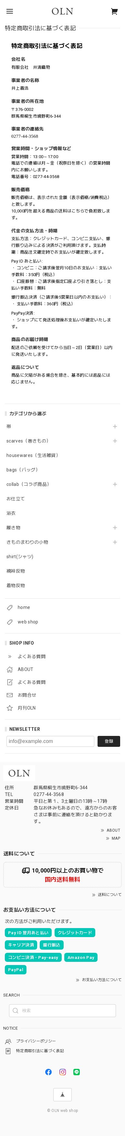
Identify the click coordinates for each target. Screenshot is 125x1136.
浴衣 (11, 513)
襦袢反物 (15, 571)
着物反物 (15, 585)
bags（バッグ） (23, 469)
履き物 (13, 527)
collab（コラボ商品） (28, 484)
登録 (109, 741)
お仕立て (15, 498)
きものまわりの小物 (27, 542)
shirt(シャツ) (19, 556)
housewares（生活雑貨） (33, 455)
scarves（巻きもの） (28, 440)
